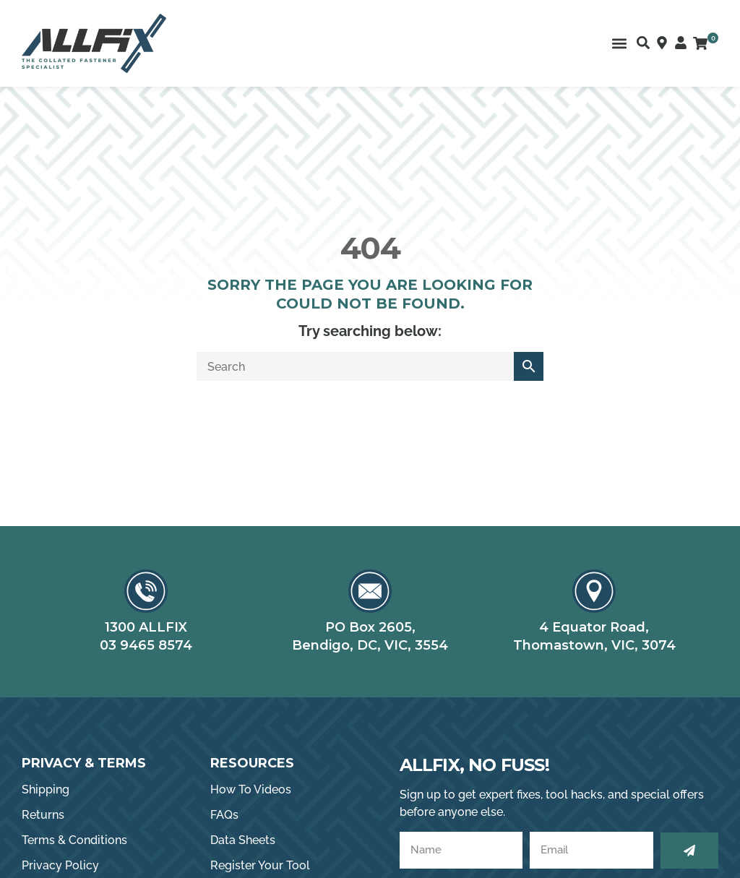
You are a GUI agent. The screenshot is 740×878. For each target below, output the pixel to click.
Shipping (45, 789)
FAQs (224, 815)
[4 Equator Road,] (594, 591)
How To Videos (250, 789)
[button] (619, 44)
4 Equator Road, (594, 627)
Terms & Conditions (74, 840)
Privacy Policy (60, 865)
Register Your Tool (260, 865)
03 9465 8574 (146, 645)
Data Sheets (242, 840)
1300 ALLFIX (146, 627)
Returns (43, 815)
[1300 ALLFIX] (146, 591)
